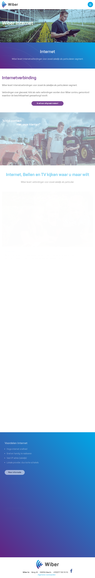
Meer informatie (14, 472)
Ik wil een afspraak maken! (47, 103)
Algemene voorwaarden (47, 575)
